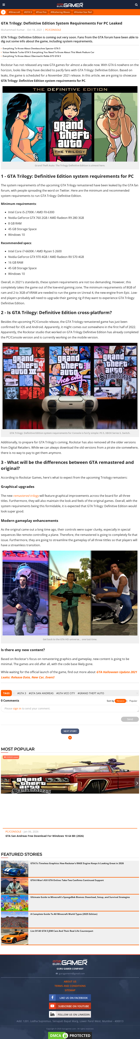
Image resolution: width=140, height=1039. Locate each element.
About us (70, 981)
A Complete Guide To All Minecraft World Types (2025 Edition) (63, 914)
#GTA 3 (21, 693)
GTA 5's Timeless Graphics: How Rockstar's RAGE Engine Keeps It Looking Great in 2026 (77, 863)
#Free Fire (41, 12)
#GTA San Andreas (41, 693)
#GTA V (28, 12)
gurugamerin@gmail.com (72, 973)
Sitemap (70, 990)
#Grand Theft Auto (91, 693)
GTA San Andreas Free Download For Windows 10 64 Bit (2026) (44, 836)
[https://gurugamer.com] (70, 962)
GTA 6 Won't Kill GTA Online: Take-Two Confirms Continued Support (67, 880)
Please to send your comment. (27, 708)
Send (130, 719)
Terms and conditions (70, 986)
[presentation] (14, 693)
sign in (17, 708)
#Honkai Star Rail (83, 12)
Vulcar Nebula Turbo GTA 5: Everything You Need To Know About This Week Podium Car (48, 52)
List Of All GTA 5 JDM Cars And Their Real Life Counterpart (61, 930)
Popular (133, 700)
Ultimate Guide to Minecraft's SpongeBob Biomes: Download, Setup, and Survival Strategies (80, 897)
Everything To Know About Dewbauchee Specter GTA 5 (31, 48)
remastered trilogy (26, 496)
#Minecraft (14, 12)
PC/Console (53, 29)
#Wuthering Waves (60, 12)
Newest (120, 700)
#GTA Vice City (65, 693)
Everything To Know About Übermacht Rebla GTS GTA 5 (32, 56)
